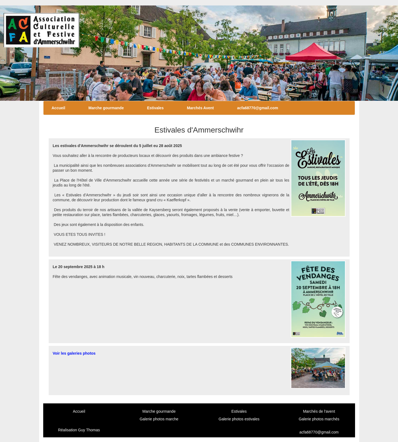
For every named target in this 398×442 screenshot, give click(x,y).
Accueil (58, 108)
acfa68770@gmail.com (257, 108)
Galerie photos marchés (319, 419)
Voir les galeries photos (74, 353)
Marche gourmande (106, 108)
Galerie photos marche (159, 419)
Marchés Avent (200, 108)
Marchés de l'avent (319, 411)
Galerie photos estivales (239, 419)
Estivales (155, 108)
